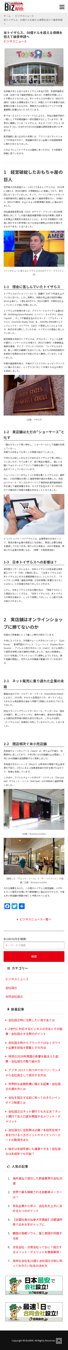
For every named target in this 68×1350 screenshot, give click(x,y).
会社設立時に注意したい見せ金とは (30, 1020)
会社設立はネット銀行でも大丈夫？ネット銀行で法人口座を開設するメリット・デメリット (33, 1116)
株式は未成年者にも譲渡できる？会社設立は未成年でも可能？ (33, 1151)
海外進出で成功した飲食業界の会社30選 (37, 1180)
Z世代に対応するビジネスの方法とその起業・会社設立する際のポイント (33, 1031)
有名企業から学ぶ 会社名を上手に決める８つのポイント (37, 1208)
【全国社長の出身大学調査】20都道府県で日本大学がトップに (37, 1222)
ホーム (7, 16)
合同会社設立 (14, 996)
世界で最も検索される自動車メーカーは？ (37, 1194)
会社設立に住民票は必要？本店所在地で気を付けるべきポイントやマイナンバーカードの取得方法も (33, 1135)
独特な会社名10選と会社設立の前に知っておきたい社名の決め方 (37, 1263)
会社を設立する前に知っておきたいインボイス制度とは (32, 1100)
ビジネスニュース (24, 16)
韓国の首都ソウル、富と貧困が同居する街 (37, 1235)
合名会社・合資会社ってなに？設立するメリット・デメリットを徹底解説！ (37, 1249)
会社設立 (11, 988)
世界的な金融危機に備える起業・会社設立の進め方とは (33, 1086)
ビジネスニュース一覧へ (34, 919)
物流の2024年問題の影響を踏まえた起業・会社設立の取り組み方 (31, 1058)
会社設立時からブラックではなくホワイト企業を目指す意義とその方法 (33, 1045)
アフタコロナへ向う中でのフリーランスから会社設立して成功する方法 (33, 1072)
